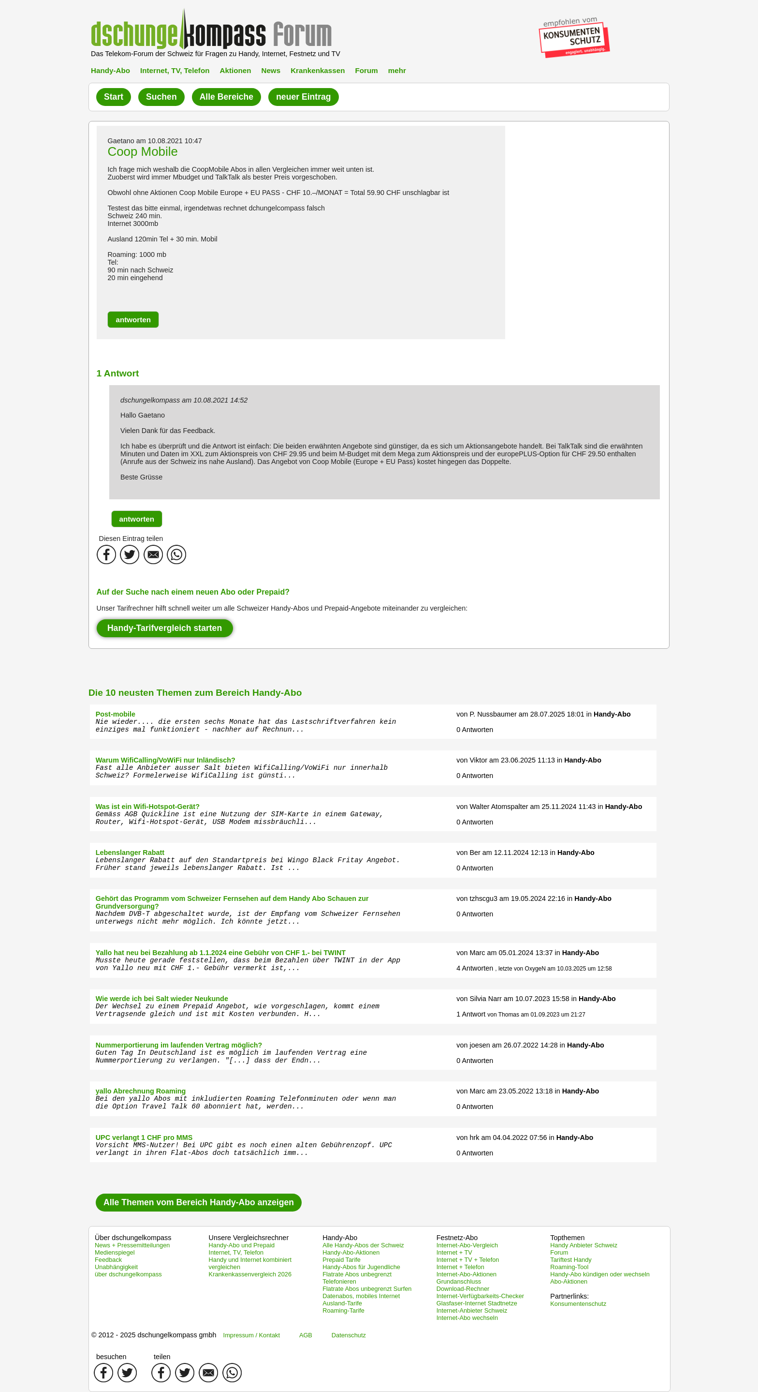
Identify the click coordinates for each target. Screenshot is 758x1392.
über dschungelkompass (128, 1274)
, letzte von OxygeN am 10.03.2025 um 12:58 (553, 968)
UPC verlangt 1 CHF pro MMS (144, 1137)
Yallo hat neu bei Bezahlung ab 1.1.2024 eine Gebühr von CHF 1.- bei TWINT (221, 953)
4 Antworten (474, 968)
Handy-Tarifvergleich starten (164, 628)
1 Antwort (470, 1014)
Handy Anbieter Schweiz (583, 1245)
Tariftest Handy (570, 1259)
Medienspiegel (115, 1252)
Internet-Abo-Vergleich (467, 1245)
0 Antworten (474, 729)
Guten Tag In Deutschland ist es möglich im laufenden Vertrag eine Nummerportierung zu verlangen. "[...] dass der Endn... (231, 1056)
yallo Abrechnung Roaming (141, 1091)
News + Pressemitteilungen (132, 1245)
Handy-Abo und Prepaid (242, 1245)
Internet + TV (454, 1252)
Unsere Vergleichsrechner (249, 1238)
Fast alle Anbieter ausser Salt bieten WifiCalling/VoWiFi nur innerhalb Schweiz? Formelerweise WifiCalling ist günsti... (242, 771)
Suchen (161, 97)
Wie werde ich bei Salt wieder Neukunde (162, 999)
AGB (305, 1335)
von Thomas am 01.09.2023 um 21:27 (536, 1014)
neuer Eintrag (303, 97)
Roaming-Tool (569, 1267)
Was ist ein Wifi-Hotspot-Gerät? (148, 806)
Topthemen (567, 1238)
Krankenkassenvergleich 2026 (250, 1274)
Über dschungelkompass (133, 1238)
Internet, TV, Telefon (174, 70)
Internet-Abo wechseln (467, 1317)
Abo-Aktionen (568, 1281)
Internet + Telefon (460, 1267)
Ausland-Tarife (342, 1303)
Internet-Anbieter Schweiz (472, 1310)
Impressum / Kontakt (251, 1335)
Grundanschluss (459, 1281)
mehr (397, 70)
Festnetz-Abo (457, 1238)
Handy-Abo (110, 70)
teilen (162, 1357)
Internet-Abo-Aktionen (467, 1274)
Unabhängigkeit (116, 1267)
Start (113, 97)
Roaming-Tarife (343, 1310)
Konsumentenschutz (578, 1303)
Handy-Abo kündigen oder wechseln (600, 1274)
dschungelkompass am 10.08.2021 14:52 (184, 400)
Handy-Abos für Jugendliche (361, 1267)
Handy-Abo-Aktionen (350, 1252)
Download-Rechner (463, 1288)
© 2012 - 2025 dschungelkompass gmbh (154, 1335)
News (270, 70)
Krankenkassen (318, 70)
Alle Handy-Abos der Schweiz (363, 1245)
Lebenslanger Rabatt (130, 852)
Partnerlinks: (569, 1296)
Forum (366, 70)
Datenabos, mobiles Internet (361, 1296)
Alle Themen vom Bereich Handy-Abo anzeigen (198, 1202)
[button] (133, 319)
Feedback (108, 1259)
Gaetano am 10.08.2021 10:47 (154, 141)
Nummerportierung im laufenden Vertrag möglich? (179, 1045)
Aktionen (235, 70)
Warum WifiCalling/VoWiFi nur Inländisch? (165, 760)
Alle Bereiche (226, 97)
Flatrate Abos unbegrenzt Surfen (366, 1288)
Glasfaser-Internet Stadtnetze (477, 1303)
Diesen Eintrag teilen (131, 538)
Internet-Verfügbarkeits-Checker (480, 1296)
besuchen (111, 1357)
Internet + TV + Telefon (468, 1259)
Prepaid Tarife (341, 1259)
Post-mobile (115, 714)
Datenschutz (349, 1335)
